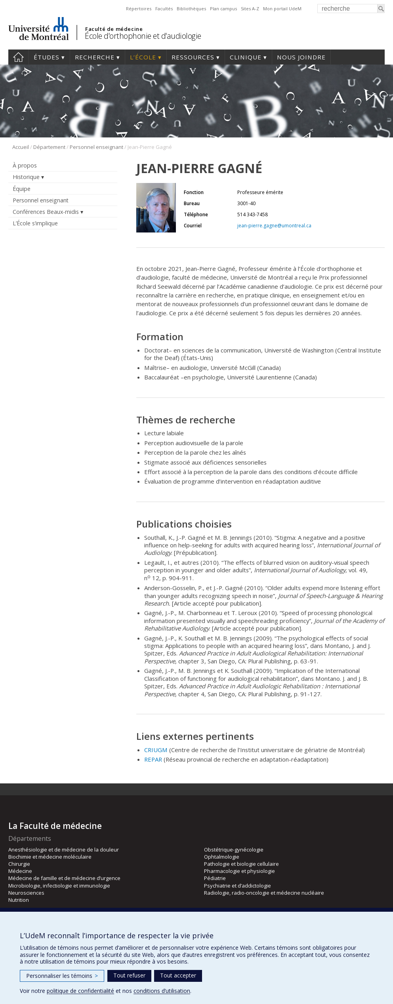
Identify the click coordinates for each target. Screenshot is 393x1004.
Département (49, 147)
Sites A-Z (250, 8)
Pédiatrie (215, 878)
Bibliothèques (191, 8)
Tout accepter (178, 975)
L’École (143, 57)
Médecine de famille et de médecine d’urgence (64, 878)
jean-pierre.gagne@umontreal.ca (274, 225)
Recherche (94, 57)
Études (46, 57)
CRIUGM (156, 750)
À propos (25, 165)
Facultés (164, 8)
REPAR (153, 759)
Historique (26, 177)
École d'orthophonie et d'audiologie (143, 35)
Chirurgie (19, 863)
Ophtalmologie (221, 856)
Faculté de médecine (114, 28)
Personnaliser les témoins (62, 975)
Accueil (18, 57)
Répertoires (138, 8)
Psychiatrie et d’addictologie (237, 885)
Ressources (193, 57)
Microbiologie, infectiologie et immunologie (59, 885)
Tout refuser (129, 975)
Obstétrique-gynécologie (233, 849)
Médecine (20, 870)
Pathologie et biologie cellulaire (241, 863)
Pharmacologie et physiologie (239, 870)
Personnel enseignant (96, 147)
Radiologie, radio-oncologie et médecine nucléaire (264, 892)
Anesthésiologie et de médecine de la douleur (63, 849)
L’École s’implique (35, 223)
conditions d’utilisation (162, 990)
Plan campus (223, 8)
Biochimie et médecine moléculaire (50, 856)
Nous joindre (301, 57)
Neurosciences (26, 892)
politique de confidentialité (80, 990)
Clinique (245, 57)
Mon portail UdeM (282, 8)
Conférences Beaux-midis (46, 211)
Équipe (22, 188)
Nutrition (18, 899)
